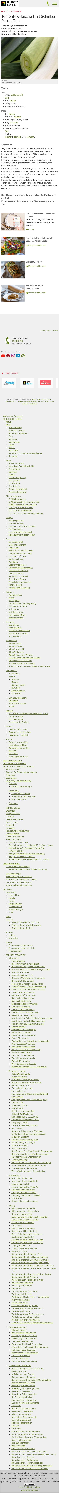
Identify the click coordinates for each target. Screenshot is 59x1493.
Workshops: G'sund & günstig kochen (27, 1314)
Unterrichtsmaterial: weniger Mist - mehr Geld (31, 1274)
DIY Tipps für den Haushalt (20, 510)
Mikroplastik (14, 442)
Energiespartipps (16, 520)
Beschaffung (11, 778)
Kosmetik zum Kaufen (18, 633)
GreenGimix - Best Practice (23, 796)
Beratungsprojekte (17, 1071)
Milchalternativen (16, 573)
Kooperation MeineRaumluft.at (25, 1120)
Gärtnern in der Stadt (18, 606)
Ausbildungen (15, 1175)
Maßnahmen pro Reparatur (23, 1350)
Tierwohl (9, 726)
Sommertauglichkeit (18, 489)
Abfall (8, 425)
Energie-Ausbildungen (18, 842)
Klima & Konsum (16, 646)
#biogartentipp (15, 595)
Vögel (11, 706)
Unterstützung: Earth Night (23, 1142)
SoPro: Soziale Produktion (23, 1448)
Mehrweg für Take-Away (22, 1411)
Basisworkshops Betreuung (23, 1377)
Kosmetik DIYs (15, 628)
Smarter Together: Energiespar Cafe (27, 1240)
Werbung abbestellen (18, 756)
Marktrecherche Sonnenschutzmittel (27, 1024)
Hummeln (15, 688)
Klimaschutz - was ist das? (20, 661)
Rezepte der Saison (12, 11)
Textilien (9, 711)
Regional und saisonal (18, 576)
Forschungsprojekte (17, 1327)
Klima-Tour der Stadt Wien (23, 1228)
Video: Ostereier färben (21, 1052)
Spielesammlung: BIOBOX (22, 1237)
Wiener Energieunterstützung (24, 1168)
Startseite (36, 399)
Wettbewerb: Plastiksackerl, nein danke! (29, 1067)
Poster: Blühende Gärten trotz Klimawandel (30, 1041)
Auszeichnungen (16, 909)
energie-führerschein (20, 1184)
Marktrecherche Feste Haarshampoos (28, 1021)
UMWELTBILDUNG (11, 864)
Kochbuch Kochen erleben (22, 998)
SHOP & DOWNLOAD (12, 761)
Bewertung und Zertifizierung (18, 781)
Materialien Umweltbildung (18, 866)
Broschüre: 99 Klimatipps (22, 981)
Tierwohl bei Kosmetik (18, 735)
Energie (9, 518)
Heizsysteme (14, 480)
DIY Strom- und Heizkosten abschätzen (26, 513)
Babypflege (14, 625)
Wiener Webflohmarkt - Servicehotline (28, 1171)
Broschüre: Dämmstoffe (22, 975)
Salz (7, 98)
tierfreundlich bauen (17, 703)
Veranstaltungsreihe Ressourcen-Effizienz (29, 1468)
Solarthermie (14, 486)
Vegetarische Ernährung (19, 588)
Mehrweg (13, 439)
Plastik (12, 448)
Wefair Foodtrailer (19, 1303)
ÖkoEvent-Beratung (20, 1137)
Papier (11, 445)
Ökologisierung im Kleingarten (24, 1140)
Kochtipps (13, 562)
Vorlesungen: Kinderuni (21, 1285)
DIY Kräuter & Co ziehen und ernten (24, 502)
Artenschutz (14, 673)
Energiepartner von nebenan (23, 1193)
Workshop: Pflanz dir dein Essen (25, 1320)
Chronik (9, 919)
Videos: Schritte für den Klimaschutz (24, 658)
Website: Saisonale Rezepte (23, 1064)
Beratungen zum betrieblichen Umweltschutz (31, 1380)
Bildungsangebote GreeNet (23, 1208)
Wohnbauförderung (17, 492)
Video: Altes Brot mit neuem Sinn (25, 1050)
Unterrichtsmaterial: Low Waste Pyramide (29, 1260)
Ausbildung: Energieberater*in (24, 1181)
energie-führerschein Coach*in (24, 1187)
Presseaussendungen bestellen (22, 948)
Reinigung (10, 828)
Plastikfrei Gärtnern (17, 615)
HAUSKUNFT (17, 1108)
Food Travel (16, 1225)
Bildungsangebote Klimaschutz (25, 1211)
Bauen (8, 460)
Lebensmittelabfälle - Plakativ (24, 1125)
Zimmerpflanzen (16, 618)
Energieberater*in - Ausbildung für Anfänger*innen (31, 845)
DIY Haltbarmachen (17, 499)
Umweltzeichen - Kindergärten (24, 1460)
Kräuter (8, 137)
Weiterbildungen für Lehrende (19, 876)
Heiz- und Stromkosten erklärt (22, 535)
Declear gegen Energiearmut (24, 1336)
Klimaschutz (11, 641)
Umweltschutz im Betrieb (20, 1366)
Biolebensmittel (16, 542)
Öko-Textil (13, 804)
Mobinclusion (17, 1128)
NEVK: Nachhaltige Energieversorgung (28, 1134)
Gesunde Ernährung (17, 556)
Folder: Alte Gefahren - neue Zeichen (27, 984)
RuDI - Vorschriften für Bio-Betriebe (27, 1434)
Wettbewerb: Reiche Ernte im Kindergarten (30, 1297)
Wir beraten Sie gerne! (12, 416)
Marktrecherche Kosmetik (23, 1015)
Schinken (14, 122)
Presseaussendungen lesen (21, 945)
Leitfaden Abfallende (20, 1007)
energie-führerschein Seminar (22, 856)
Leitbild (12, 898)
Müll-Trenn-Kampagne (21, 1414)
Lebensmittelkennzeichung (21, 568)
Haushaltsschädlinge (18, 745)
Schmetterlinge (18, 691)
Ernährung (10, 811)
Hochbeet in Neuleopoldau (23, 1111)
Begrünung (10, 775)
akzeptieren (29, 1484)
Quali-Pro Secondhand (21, 1440)
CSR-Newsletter (13, 808)
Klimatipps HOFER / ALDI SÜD (24, 1117)
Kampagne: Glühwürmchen (23, 995)
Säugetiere (13, 701)
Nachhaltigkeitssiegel (21, 1420)
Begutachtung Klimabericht (23, 1333)
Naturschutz (11, 671)
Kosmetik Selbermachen (19, 631)
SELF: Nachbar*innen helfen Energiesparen (30, 1154)
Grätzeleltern (17, 1198)
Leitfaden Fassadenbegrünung (24, 1012)
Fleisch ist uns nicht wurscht (21, 550)
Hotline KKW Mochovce (22, 1114)
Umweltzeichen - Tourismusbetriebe (27, 1463)
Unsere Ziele (14, 895)
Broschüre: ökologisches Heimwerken (28, 967)
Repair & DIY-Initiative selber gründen (25, 453)
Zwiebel (17, 117)
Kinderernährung (16, 559)
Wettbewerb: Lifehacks (21, 1294)
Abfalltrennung (15, 427)
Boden (11, 598)
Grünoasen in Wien (19, 1105)
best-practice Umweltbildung (19, 882)
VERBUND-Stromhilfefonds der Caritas (28, 1165)
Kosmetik (10, 622)
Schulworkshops (13, 874)
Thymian (30, 137)
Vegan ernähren (15, 585)
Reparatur (13, 456)
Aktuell (9, 422)
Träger (11, 901)
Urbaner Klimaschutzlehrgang (24, 1201)
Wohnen (9, 739)
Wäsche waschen (16, 719)
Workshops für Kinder (21, 1311)
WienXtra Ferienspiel (20, 1300)
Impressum (46, 399)
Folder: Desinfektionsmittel (23, 992)
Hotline (12, 935)
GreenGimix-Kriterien (20, 794)
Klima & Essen (15, 643)
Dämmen (13, 472)
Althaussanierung (16, 463)
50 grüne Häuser (18, 1330)
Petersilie (17, 137)
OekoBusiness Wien (14, 819)
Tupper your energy (19, 1160)
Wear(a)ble (16, 1288)
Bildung (12, 1205)
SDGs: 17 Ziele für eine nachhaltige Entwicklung (29, 666)
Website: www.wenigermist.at (24, 1291)
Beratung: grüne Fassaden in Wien (26, 1082)
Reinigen (12, 751)
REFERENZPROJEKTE (16, 955)
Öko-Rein (13, 784)
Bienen (14, 682)
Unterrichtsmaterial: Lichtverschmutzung (29, 1257)
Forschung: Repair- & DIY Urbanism (26, 1344)
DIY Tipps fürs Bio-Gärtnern (21, 508)
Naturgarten (14, 609)
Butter (13, 101)
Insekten (12, 676)
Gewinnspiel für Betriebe (22, 928)
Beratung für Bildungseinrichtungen (21, 879)
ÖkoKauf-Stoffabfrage (21, 786)
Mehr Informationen (29, 1490)
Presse (25, 404)
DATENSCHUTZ (10, 401)
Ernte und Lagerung (17, 545)
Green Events (11, 822)
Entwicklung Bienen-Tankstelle (24, 1220)
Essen (8, 539)
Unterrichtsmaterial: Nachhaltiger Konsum (30, 1263)
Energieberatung (16, 523)
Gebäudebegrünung (17, 478)
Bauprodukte (14, 469)
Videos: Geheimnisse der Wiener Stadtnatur (28, 869)
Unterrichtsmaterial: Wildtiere (24, 1277)
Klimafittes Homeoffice (19, 748)
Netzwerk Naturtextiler (21, 1423)
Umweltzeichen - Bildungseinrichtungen (28, 1451)
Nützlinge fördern (16, 612)
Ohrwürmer (16, 693)
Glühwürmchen (18, 685)
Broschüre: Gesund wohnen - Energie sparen (30, 969)
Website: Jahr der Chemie (22, 1055)
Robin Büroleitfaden (20, 1443)
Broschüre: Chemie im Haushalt (25, 964)
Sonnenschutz (15, 636)
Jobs (52, 401)
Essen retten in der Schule (22, 1223)
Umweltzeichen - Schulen (22, 1457)
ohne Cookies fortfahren (29, 1487)
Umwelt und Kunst (19, 1251)
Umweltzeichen (12, 834)
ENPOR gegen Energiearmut (24, 1338)
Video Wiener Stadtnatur (22, 1283)
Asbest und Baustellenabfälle (21, 466)
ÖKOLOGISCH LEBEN (12, 419)
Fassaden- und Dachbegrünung (22, 603)
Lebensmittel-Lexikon (18, 570)
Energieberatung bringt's (22, 1088)
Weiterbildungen (13, 839)
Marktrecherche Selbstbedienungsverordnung (31, 1018)
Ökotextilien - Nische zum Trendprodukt (29, 1437)
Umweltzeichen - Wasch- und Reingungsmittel (31, 1466)
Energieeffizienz (13, 814)
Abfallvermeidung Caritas (22, 1374)
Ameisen (15, 679)
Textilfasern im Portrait (19, 722)
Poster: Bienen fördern (21, 1032)
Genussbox (16, 1406)
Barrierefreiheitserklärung (30, 401)
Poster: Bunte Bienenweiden (23, 1035)
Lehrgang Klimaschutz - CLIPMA (25, 1195)
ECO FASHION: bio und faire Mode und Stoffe (28, 713)
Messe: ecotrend (18, 1027)
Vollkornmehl (17, 95)
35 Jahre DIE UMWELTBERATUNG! (24, 922)
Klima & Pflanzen (16, 652)
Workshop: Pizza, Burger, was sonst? (27, 1308)
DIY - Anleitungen (13, 496)
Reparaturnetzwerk (20, 1145)
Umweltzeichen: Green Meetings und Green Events (33, 1454)
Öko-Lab (15, 1426)
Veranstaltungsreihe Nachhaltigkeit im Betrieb (29, 859)
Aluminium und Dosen (18, 433)
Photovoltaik (14, 483)
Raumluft (10, 825)
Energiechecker (18, 1091)
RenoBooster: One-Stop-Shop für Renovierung (31, 1151)
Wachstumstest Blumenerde (24, 1361)
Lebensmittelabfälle (17, 565)
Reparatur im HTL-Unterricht (24, 1231)
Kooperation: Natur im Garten (24, 1004)
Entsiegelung (14, 601)
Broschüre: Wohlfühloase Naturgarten (28, 978)
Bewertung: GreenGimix (22, 1391)
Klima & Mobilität (16, 649)
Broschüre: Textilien (20, 972)
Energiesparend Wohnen (22, 1341)
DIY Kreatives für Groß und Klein (23, 505)
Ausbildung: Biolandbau (21, 1178)
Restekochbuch (18, 1446)
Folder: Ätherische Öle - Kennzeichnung (28, 987)
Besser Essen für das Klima (23, 1383)
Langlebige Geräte (19, 1122)
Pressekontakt (15, 951)
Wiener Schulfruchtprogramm (24, 1305)
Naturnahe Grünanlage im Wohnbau (27, 1131)
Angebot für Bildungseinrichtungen (21, 772)
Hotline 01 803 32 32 (20, 1074)
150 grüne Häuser (19, 1077)
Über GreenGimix (19, 799)
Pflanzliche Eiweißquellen (20, 582)
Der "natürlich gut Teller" (22, 1397)
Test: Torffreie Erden (20, 1358)
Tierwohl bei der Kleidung (20, 732)
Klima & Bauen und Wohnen (21, 655)
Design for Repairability (21, 1214)
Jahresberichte (15, 907)
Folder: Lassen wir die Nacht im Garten (28, 989)
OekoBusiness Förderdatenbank (25, 1431)
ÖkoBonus (16, 1428)
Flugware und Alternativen (20, 553)
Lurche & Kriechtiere (18, 698)
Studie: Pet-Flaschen (20, 1356)
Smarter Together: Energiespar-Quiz (27, 1243)
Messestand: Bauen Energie (23, 1030)
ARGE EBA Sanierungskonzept (25, 1080)
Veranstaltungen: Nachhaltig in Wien (27, 1280)
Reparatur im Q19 (19, 1148)
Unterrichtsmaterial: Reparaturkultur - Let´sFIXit (32, 1265)
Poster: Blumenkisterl (20, 1038)
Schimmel (13, 754)
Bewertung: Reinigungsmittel (24, 1394)
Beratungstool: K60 (20, 1085)
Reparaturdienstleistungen (17, 831)
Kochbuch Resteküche (21, 1001)
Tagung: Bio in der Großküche (24, 1248)
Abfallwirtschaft (13, 769)
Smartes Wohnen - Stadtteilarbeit (26, 1157)
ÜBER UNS (7, 889)
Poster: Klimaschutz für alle (23, 1047)
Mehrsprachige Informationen (19, 885)
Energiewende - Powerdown (23, 1400)
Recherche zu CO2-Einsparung (24, 1353)
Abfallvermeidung (17, 430)
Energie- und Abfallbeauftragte (25, 1403)
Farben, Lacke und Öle (18, 742)
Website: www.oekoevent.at (23, 1058)
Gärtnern (10, 592)
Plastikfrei (13, 450)
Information (14, 958)
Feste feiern (14, 548)
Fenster (12, 475)
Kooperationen (15, 904)
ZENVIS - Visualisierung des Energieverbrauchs (32, 1323)
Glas (11, 436)
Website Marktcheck (20, 1061)
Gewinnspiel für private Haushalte (26, 925)
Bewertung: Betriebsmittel (23, 1386)
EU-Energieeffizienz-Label (20, 532)
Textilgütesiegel (16, 716)
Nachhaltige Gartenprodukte (24, 1417)
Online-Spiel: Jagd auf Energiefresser (27, 1234)
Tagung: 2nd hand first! (21, 1245)
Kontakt (33, 404)
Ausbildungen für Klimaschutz (22, 663)
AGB (46, 401)
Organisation (11, 892)
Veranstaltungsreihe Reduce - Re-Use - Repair (31, 1162)
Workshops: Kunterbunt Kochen (25, 1317)
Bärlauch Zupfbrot (34, 262)
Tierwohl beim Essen (18, 729)
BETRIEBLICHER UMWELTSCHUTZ (18, 766)
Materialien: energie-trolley (23, 1190)
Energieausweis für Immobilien (22, 526)
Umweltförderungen (15, 836)
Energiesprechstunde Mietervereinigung (29, 1100)
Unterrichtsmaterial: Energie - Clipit (26, 1254)
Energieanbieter (16, 529)
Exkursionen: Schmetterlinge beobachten (29, 1217)
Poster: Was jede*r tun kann (23, 1044)
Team (8, 917)
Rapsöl (12, 114)
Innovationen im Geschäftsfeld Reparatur (29, 1347)
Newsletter (13, 938)
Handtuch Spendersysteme (23, 1408)
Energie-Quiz (17, 1102)
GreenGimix (14, 791)
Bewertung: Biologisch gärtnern (25, 1388)
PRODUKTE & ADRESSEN (14, 764)
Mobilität (10, 816)
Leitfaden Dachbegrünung (23, 1009)
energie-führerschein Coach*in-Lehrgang (27, 854)
